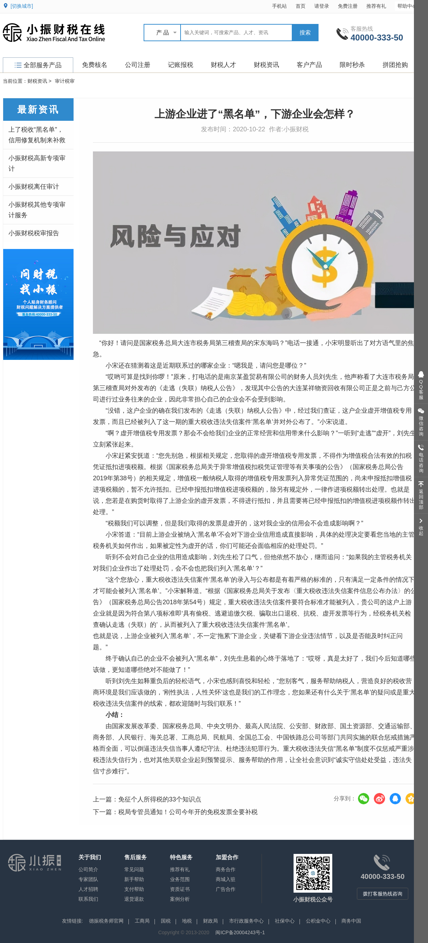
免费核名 (94, 64)
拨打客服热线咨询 (382, 894)
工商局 (142, 921)
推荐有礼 (376, 6)
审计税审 (65, 81)
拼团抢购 (395, 64)
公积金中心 (318, 921)
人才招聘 (88, 889)
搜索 (305, 33)
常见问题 (134, 869)
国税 (166, 921)
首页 (301, 6)
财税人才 (223, 64)
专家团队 (88, 879)
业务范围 (180, 879)
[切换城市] (22, 6)
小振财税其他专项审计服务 (36, 210)
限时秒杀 (352, 64)
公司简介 (88, 869)
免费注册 (348, 6)
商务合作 (225, 869)
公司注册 (137, 64)
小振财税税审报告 (33, 233)
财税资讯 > (39, 81)
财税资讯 (266, 64)
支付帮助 (134, 889)
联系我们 (88, 899)
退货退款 (134, 899)
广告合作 (225, 889)
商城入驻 (225, 879)
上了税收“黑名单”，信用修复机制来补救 (36, 135)
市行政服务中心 (246, 921)
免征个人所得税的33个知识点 (159, 799)
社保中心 (285, 921)
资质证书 (180, 889)
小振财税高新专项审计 (36, 163)
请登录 (321, 6)
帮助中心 (410, 6)
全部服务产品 (38, 65)
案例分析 (180, 899)
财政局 (210, 921)
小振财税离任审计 (33, 186)
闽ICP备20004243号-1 (240, 932)
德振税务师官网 (106, 921)
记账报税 (180, 64)
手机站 (279, 6)
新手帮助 (134, 879)
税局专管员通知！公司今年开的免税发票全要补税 (188, 812)
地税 (187, 921)
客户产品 (309, 64)
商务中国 (351, 921)
